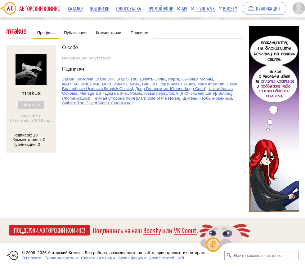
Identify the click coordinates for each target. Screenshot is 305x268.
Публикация (268, 8)
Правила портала (61, 258)
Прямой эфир (160, 8)
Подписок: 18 (25, 135)
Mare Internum (210, 84)
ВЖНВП (149, 84)
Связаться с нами (98, 258)
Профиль (46, 32)
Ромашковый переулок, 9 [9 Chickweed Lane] (173, 93)
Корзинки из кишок (177, 84)
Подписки (100, 8)
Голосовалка (128, 8)
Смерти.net (122, 103)
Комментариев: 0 (28, 139)
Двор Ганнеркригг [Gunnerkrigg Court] (170, 88)
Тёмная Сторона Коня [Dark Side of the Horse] (136, 98)
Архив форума (132, 258)
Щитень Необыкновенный (207, 98)
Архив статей (161, 258)
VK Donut (185, 230)
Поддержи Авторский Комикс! (49, 230)
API (184, 8)
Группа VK (205, 8)
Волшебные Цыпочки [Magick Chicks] (97, 88)
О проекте (31, 258)
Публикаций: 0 (26, 144)
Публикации (75, 32)
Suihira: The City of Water (85, 103)
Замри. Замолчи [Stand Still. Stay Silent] (99, 79)
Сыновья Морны (197, 79)
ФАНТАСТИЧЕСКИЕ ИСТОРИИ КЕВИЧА (101, 84)
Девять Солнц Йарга (159, 79)
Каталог (75, 8)
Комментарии (108, 32)
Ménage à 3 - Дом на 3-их (103, 93)
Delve (232, 84)
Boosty (230, 8)
